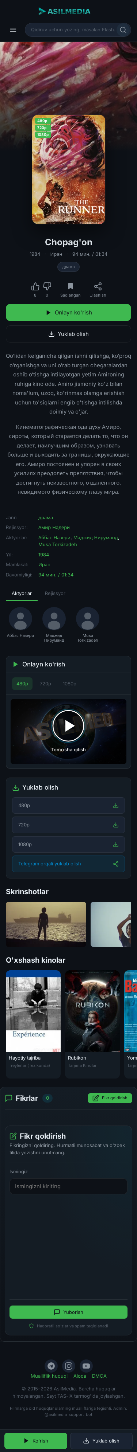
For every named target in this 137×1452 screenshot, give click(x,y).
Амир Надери (54, 527)
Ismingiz (18, 1171)
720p (45, 683)
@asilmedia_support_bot (68, 1414)
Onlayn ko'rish (68, 312)
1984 (35, 254)
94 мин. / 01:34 (89, 254)
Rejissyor (55, 593)
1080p (69, 683)
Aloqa (79, 1376)
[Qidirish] (123, 29)
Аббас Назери (54, 537)
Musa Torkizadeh (57, 544)
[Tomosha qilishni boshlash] (68, 731)
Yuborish (68, 1312)
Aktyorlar (22, 593)
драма (68, 266)
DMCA (99, 1376)
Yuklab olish (68, 333)
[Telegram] (51, 1366)
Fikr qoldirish (110, 1098)
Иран (56, 254)
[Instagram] (68, 1366)
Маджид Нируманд (95, 537)
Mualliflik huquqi (49, 1376)
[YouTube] (86, 1366)
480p (22, 683)
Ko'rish (35, 1440)
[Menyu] (13, 30)
